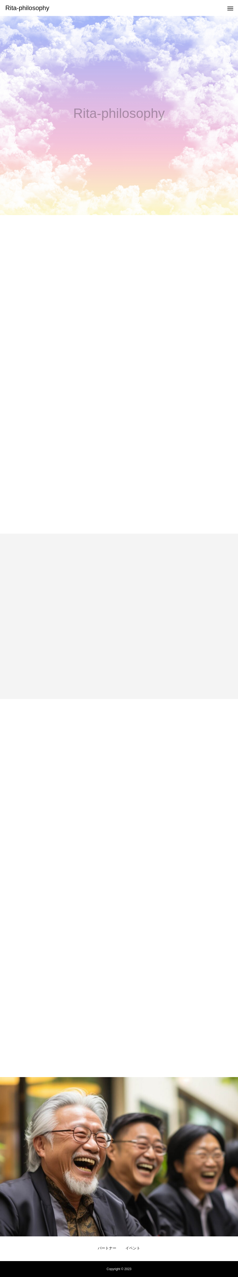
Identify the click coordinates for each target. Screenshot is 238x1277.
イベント (132, 1248)
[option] (119, 115)
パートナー (107, 1248)
